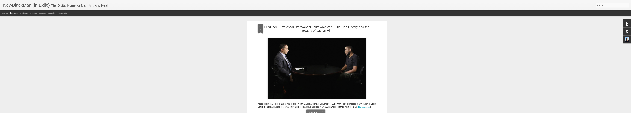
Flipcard (14, 13)
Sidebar (42, 13)
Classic (5, 13)
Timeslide (62, 13)
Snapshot (52, 13)
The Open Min (364, 64)
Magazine (24, 13)
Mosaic (33, 13)
